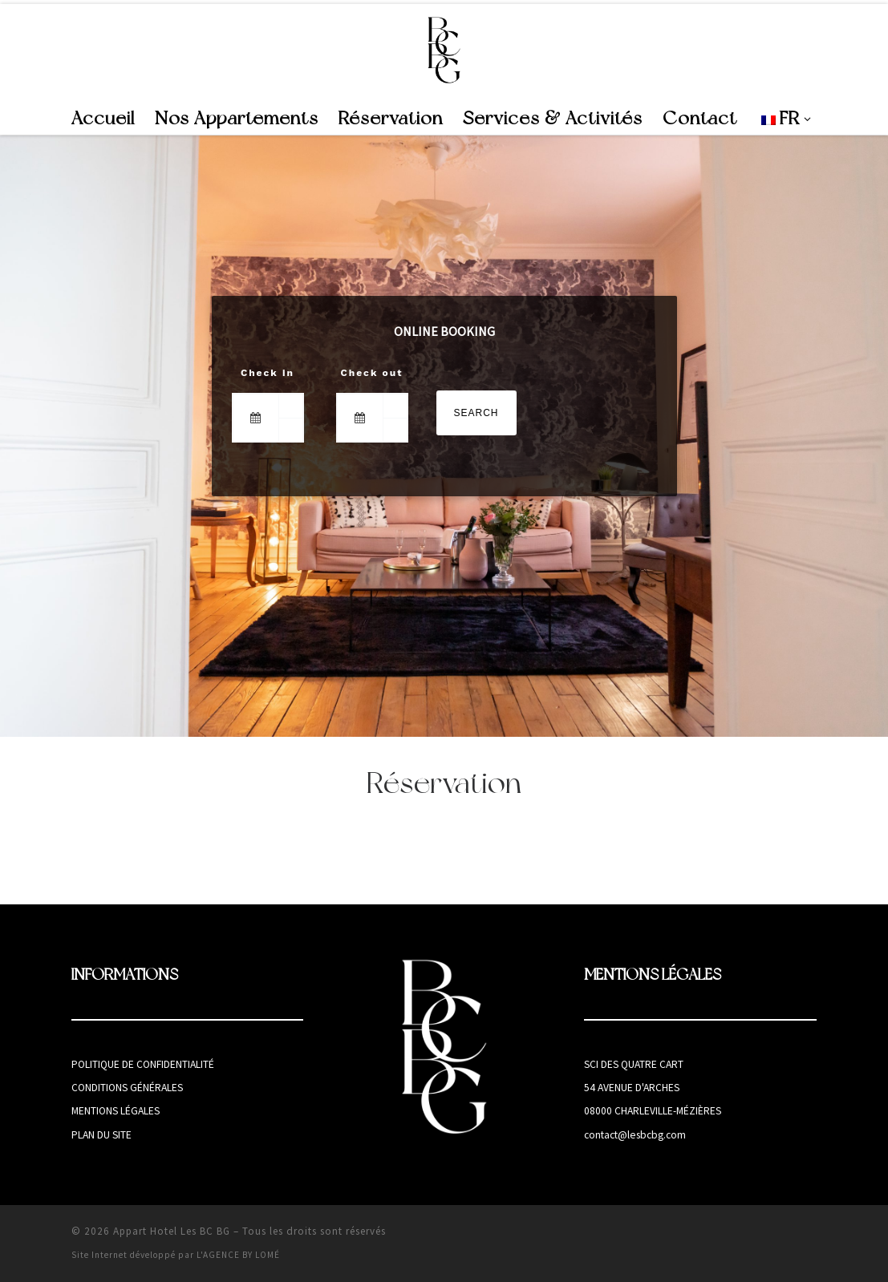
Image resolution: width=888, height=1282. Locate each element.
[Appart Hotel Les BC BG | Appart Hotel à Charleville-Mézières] (444, 50)
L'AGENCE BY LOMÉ (238, 1254)
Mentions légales (115, 1111)
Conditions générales (127, 1087)
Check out (372, 372)
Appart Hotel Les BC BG (171, 1231)
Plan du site (101, 1135)
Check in (267, 372)
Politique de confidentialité (142, 1064)
